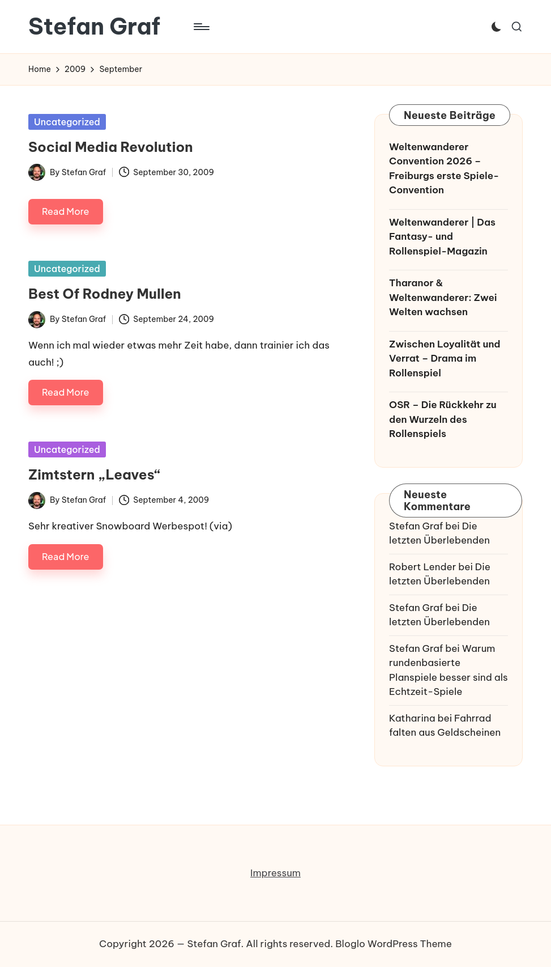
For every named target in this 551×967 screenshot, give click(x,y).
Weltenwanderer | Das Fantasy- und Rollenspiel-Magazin (442, 236)
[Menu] (201, 27)
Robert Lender (422, 567)
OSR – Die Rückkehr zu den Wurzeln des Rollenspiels (442, 419)
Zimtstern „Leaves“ (94, 474)
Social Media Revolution (110, 146)
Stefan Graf (94, 26)
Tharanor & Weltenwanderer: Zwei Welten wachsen (443, 297)
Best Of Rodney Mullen (104, 293)
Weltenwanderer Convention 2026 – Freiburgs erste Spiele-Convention (444, 169)
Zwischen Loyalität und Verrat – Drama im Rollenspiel (445, 358)
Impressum (275, 873)
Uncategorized (67, 122)
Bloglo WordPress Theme (393, 944)
